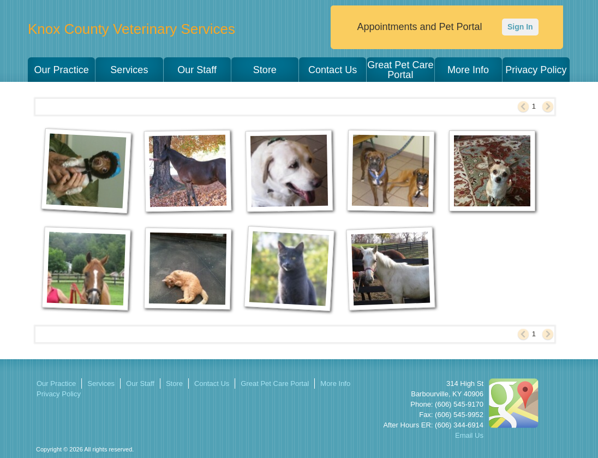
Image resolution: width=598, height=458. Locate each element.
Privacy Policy (535, 69)
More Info (468, 69)
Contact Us (332, 69)
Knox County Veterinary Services (131, 29)
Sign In (520, 26)
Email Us (469, 435)
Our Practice (61, 69)
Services (129, 69)
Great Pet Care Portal (400, 70)
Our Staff (197, 69)
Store (265, 69)
